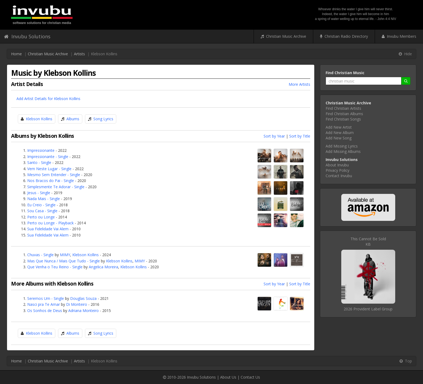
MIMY (65, 254)
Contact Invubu (339, 175)
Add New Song (339, 137)
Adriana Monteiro (83, 310)
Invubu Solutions (27, 36)
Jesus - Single (38, 192)
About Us (228, 377)
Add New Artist (339, 127)
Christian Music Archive (283, 36)
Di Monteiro (76, 304)
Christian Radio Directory (344, 36)
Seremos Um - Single (45, 298)
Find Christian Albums (344, 113)
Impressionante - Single (47, 156)
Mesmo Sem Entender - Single (53, 174)
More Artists (299, 84)
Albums (72, 118)
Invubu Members (399, 36)
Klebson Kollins (39, 118)
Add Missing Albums (343, 151)
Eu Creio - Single (41, 204)
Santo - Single (39, 162)
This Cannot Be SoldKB (368, 241)
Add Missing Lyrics (342, 146)
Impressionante (40, 150)
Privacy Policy (337, 170)
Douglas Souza (83, 298)
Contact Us (250, 377)
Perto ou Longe (41, 217)
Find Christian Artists (343, 108)
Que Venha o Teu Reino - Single (55, 266)
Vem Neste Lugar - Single (49, 168)
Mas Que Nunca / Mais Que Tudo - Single (63, 260)
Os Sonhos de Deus (44, 310)
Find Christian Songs (343, 119)
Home (16, 53)
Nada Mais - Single (43, 198)
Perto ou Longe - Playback (50, 222)
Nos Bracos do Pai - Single (50, 180)
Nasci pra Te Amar (43, 304)
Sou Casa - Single (42, 210)
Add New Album (340, 132)
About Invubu (337, 164)
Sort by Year (274, 136)
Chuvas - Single (40, 254)
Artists (79, 53)
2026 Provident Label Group (368, 308)
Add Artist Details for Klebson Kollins (48, 98)
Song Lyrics (103, 118)
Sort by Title (299, 136)
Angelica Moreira (103, 266)
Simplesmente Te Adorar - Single (55, 186)
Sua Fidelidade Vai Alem (48, 228)
